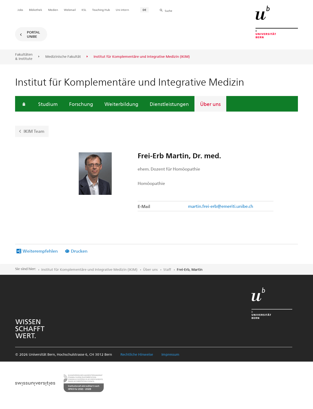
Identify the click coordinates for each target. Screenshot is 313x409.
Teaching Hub (101, 10)
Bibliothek (35, 10)
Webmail (70, 10)
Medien (53, 10)
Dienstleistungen (169, 103)
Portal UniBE (33, 34)
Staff (167, 269)
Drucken (79, 251)
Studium (48, 103)
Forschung (81, 103)
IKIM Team (34, 131)
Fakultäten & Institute (24, 56)
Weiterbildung (121, 103)
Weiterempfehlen (40, 251)
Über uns (210, 103)
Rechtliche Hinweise (136, 354)
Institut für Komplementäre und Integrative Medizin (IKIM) (89, 269)
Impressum (170, 354)
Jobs (20, 10)
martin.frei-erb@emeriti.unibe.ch (220, 206)
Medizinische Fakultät (63, 56)
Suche (168, 11)
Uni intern (122, 10)
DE (144, 10)
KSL (84, 10)
